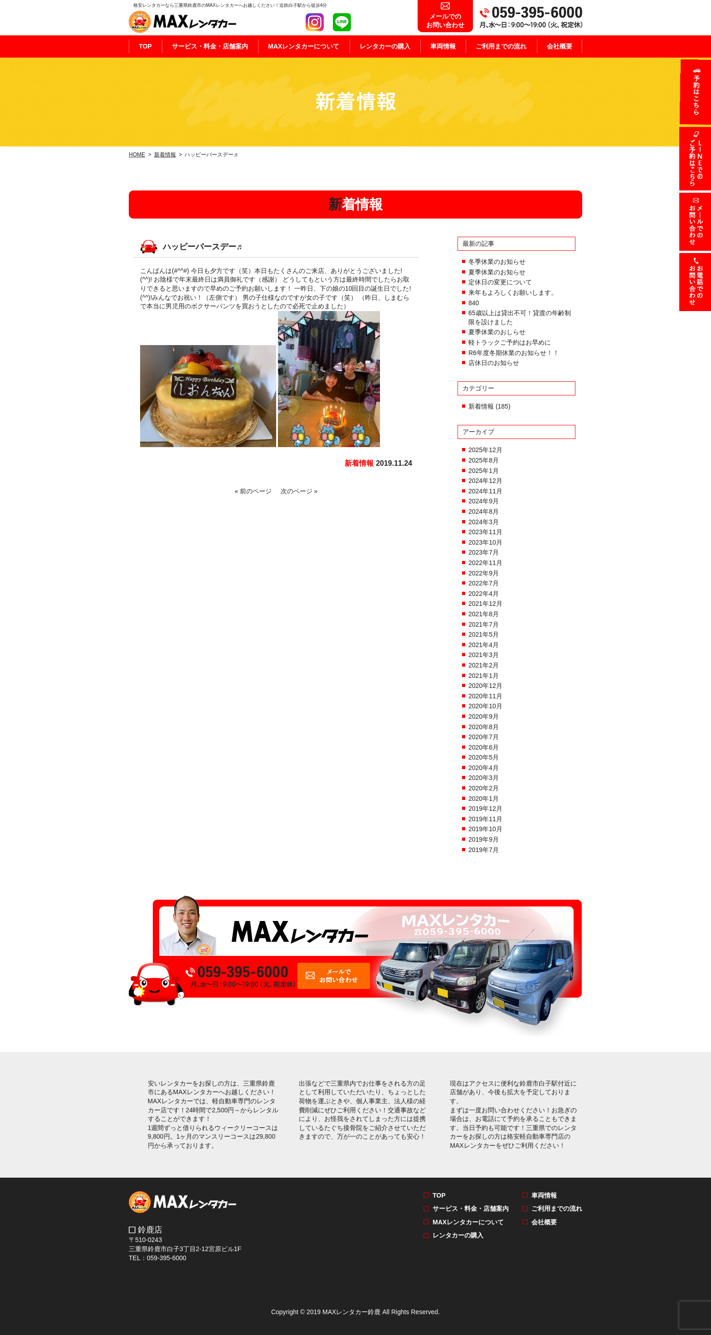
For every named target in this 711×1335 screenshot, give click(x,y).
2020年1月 (483, 798)
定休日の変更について (500, 282)
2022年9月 (483, 573)
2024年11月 (485, 491)
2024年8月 (483, 511)
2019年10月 (485, 829)
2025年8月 (483, 460)
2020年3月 (483, 777)
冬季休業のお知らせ (497, 261)
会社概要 (559, 46)
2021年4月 (483, 644)
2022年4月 (483, 593)
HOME (137, 154)
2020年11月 (485, 696)
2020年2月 (483, 788)
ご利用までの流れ (501, 46)
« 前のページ (255, 491)
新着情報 (165, 154)
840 (473, 303)
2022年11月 (485, 562)
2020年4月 (483, 767)
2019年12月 (485, 808)
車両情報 (443, 46)
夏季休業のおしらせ (497, 332)
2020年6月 (483, 747)
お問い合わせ (445, 16)
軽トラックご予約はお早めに (509, 342)
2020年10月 (485, 706)
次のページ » (297, 491)
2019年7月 (483, 849)
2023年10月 (485, 542)
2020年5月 (483, 757)
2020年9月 (483, 716)
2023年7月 (483, 552)
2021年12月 (485, 603)
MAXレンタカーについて (303, 46)
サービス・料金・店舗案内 (210, 46)
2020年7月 (483, 737)
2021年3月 (483, 654)
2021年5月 (483, 634)
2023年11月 (485, 532)
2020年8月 (483, 727)
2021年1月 (483, 675)
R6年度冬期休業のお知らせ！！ (513, 352)
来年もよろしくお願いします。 (512, 292)
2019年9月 (483, 839)
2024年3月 (483, 522)
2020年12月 (485, 685)
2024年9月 (483, 501)
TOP (145, 46)
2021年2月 (483, 665)
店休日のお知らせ (493, 362)
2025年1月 (483, 470)
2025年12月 (485, 449)
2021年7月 (483, 624)
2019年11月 (485, 819)
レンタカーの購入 (385, 46)
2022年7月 (483, 583)
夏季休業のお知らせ (497, 272)
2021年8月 (483, 614)
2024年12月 (485, 480)
